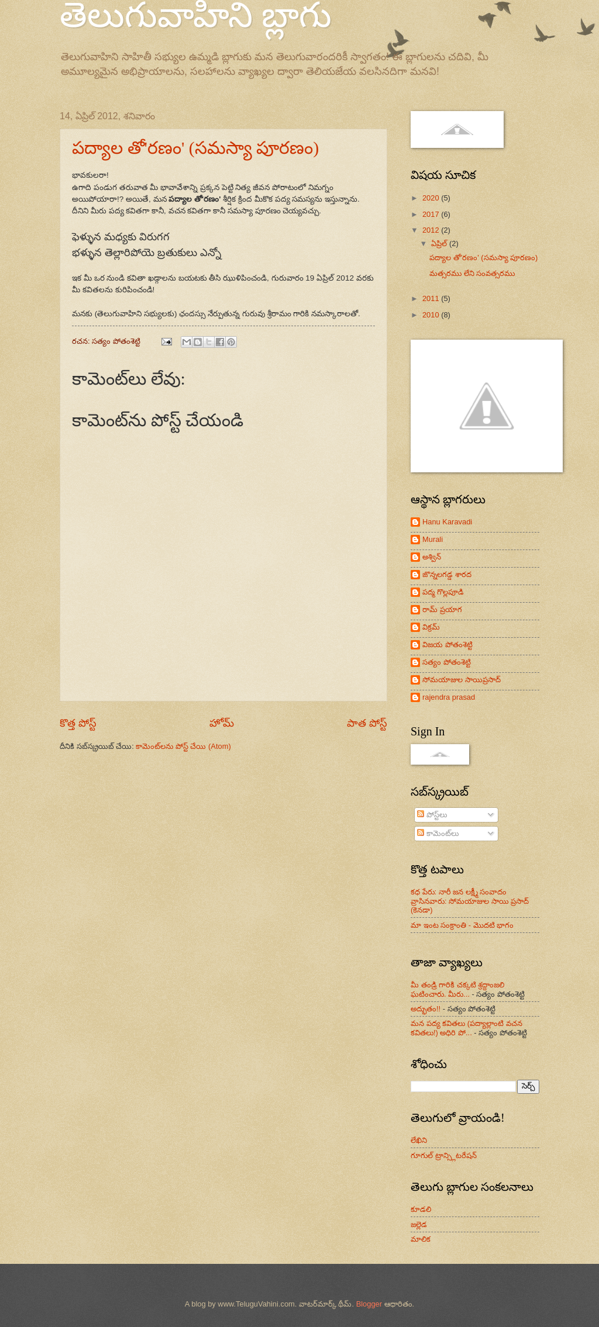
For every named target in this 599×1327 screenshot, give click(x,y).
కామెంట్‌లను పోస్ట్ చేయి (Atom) (183, 746)
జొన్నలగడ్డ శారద (446, 574)
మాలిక (421, 1239)
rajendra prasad (448, 697)
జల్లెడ (419, 1224)
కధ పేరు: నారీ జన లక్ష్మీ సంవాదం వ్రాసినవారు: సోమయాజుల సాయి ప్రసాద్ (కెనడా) (470, 900)
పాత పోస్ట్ (367, 723)
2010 (431, 314)
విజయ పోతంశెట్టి (447, 644)
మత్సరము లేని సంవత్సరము (472, 273)
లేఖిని (419, 1140)
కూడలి (421, 1209)
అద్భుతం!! (425, 1008)
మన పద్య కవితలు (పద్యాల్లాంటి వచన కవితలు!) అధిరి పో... (466, 1027)
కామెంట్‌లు (438, 833)
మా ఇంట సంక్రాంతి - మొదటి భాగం (462, 925)
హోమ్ (221, 723)
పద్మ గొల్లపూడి (443, 592)
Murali (432, 539)
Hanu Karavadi (447, 521)
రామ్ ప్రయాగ (442, 609)
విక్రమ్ (431, 627)
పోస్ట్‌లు (432, 814)
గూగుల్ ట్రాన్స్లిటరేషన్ (444, 1155)
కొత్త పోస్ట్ (78, 723)
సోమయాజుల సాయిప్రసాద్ (461, 679)
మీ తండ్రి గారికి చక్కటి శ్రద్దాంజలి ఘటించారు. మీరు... (457, 989)
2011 (431, 298)
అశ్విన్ (431, 556)
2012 (431, 230)
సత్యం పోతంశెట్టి (446, 662)
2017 (431, 214)
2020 (431, 197)
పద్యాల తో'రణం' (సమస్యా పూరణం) (195, 147)
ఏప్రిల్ (440, 243)
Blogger (369, 1304)
